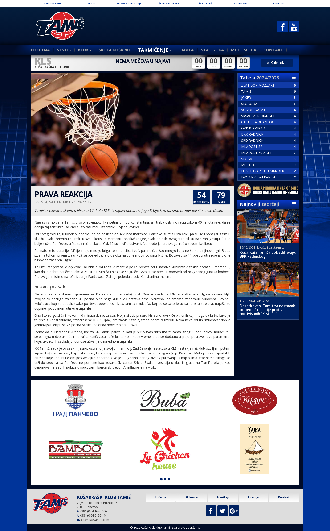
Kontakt (283, 497)
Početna (160, 497)
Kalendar (277, 62)
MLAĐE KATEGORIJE (129, 3)
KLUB (85, 50)
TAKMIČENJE (155, 50)
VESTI (91, 3)
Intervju (253, 497)
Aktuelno (191, 497)
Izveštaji (223, 497)
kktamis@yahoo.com (95, 520)
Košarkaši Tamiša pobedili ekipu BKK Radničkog (268, 254)
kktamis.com (52, 3)
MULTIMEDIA (243, 50)
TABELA (186, 50)
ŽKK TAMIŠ (205, 3)
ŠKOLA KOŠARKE (169, 3)
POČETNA (40, 50)
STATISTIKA (212, 50)
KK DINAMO (241, 3)
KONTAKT (279, 3)
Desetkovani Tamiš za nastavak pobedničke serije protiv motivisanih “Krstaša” (267, 309)
